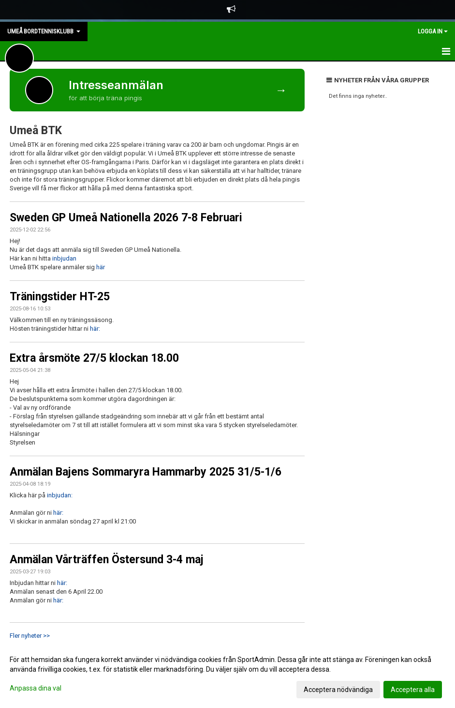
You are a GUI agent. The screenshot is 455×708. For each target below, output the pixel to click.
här (100, 267)
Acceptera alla (413, 689)
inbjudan (64, 258)
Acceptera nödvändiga (338, 689)
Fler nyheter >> (30, 635)
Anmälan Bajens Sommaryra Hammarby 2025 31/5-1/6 (145, 471)
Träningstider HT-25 (60, 296)
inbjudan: (60, 495)
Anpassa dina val (35, 688)
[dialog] (227, 674)
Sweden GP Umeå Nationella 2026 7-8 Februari (126, 217)
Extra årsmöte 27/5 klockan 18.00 (94, 358)
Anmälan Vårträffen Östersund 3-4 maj (107, 559)
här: (95, 328)
